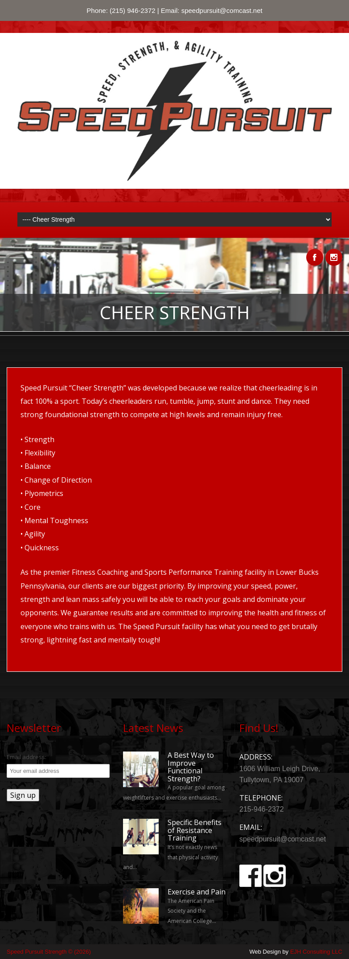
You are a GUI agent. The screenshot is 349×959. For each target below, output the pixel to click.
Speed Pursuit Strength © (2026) (49, 951)
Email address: (26, 757)
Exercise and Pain (197, 892)
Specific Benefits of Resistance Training (195, 830)
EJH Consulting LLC (316, 951)
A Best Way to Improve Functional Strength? (191, 767)
